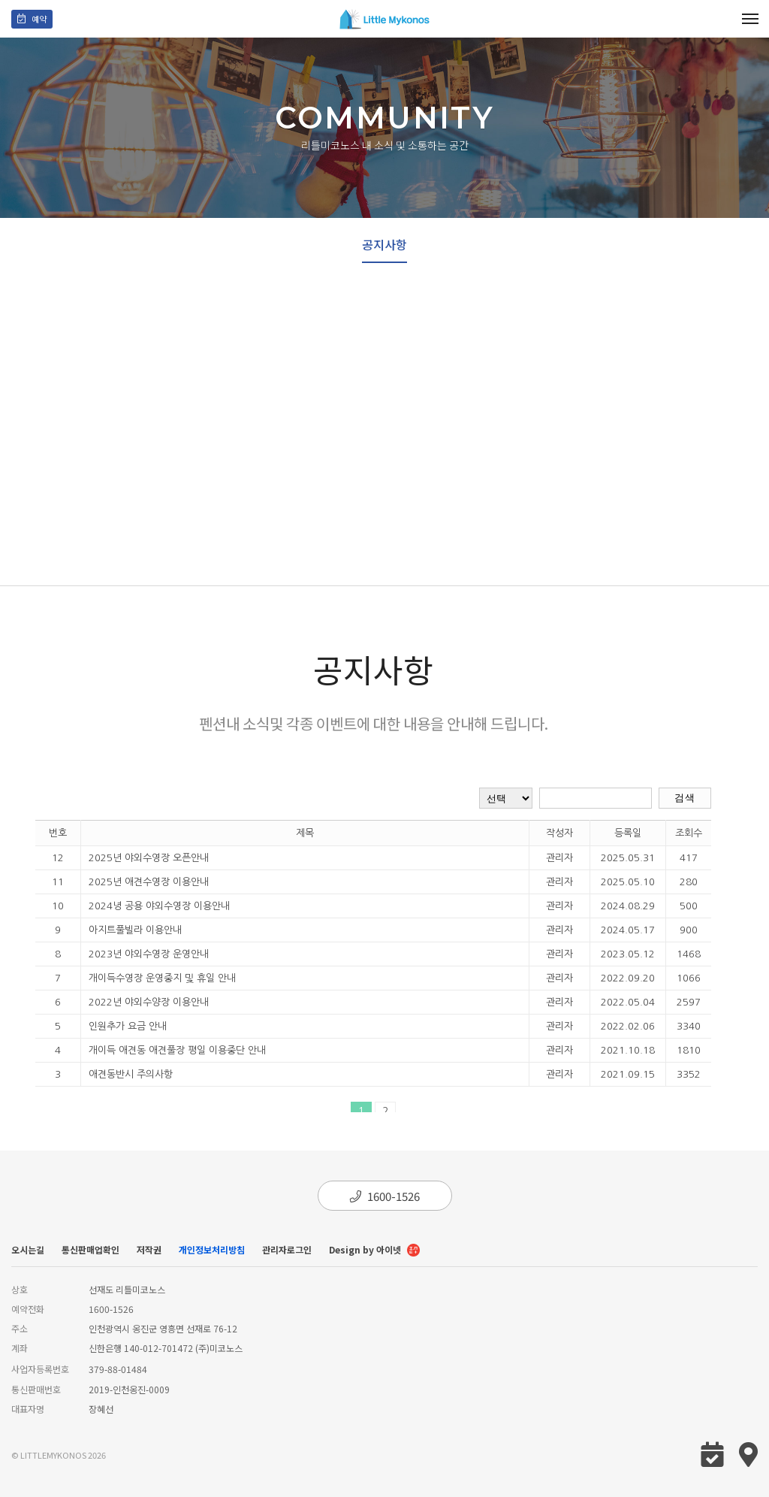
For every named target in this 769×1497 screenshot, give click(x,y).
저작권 (149, 1249)
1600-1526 (385, 1196)
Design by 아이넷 (374, 1251)
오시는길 (27, 1249)
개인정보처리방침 (212, 1249)
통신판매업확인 (90, 1249)
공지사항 (384, 244)
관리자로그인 (287, 1249)
